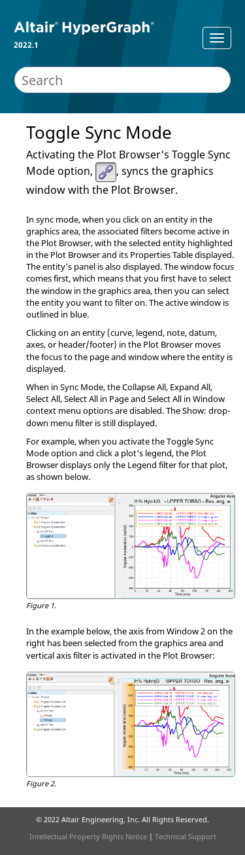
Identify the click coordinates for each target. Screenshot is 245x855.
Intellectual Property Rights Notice (88, 836)
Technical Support (185, 836)
